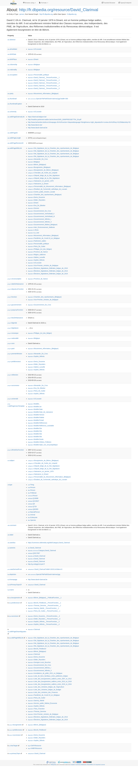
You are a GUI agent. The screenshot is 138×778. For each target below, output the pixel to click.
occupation (12, 75)
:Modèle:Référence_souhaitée (41, 426)
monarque (13, 333)
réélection (13, 375)
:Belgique (34, 64)
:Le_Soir (33, 233)
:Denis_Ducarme (36, 197)
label (10, 535)
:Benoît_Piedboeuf (37, 649)
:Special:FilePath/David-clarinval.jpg (44, 574)
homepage (12, 579)
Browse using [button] (29, 3)
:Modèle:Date (35, 409)
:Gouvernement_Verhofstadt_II (41, 214)
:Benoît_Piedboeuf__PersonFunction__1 (44, 603)
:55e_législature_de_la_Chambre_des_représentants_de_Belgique (53, 156)
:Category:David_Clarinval (42, 550)
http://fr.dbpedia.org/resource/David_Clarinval (58, 10)
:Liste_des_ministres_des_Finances (43, 692)
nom (11, 343)
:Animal (31, 515)
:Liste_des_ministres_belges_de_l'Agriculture (46, 687)
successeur (13, 385)
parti (11, 348)
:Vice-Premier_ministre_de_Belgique (43, 265)
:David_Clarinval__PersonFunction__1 (43, 77)
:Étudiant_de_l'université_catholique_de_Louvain (47, 189)
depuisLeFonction (16, 289)
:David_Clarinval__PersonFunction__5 (43, 88)
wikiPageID (13, 133)
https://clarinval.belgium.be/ (37, 117)
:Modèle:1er (34, 406)
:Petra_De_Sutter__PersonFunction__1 (44, 611)
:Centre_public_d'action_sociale (41, 192)
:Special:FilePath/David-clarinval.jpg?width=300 (48, 99)
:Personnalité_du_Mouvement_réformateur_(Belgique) (49, 186)
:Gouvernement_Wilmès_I (39, 219)
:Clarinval (34, 629)
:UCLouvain (34, 49)
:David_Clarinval (34, 548)
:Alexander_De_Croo (38, 159)
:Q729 (32, 506)
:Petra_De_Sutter (36, 246)
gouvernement (14, 305)
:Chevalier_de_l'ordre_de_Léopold (42, 173)
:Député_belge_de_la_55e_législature (43, 178)
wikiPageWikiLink (15, 148)
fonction (12, 297)
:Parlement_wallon (37, 241)
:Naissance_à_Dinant (38, 184)
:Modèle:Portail (36, 420)
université (13, 399)
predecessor (14, 603)
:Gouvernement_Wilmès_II (40, 222)
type (10, 485)
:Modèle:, (34, 404)
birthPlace (12, 59)
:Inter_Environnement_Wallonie (41, 227)
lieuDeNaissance (15, 318)
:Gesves (33, 208)
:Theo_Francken (36, 709)
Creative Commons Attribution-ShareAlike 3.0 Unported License (87, 764)
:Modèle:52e (35, 428)
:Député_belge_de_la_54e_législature (43, 175)
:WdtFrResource (35, 748)
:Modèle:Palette (36, 417)
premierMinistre (15, 354)
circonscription (14, 279)
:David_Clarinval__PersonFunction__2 (43, 80)
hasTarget (13, 745)
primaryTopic (14, 753)
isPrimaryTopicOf (15, 585)
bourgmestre (14, 598)
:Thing (31, 485)
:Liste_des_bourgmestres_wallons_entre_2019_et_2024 (50, 684)
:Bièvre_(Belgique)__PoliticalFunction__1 (44, 598)
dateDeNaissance (16, 284)
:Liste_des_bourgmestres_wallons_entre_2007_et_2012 (50, 679)
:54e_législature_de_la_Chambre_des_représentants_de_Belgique (53, 154)
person (21, 14)
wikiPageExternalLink (16, 117)
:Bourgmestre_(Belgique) (39, 167)
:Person (31, 487)
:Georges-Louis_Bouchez (39, 662)
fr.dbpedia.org (71, 14)
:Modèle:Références (37, 423)
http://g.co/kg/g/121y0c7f (36, 564)
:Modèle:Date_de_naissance (40, 412)
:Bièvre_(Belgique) (37, 164)
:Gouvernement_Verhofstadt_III (41, 216)
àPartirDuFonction (16, 450)
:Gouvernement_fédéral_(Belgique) (42, 224)
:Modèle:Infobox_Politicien (39, 442)
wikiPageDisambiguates (17, 631)
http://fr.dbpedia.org (46, 14)
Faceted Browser (108, 3)
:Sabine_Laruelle (36, 257)
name (11, 590)
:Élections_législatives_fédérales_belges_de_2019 (48, 274)
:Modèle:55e (35, 436)
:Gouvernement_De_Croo (39, 211)
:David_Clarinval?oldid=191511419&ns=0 (45, 569)
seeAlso (11, 543)
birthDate (12, 54)
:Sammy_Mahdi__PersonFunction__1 (43, 608)
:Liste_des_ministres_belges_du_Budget (44, 689)
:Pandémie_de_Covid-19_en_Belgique (44, 238)
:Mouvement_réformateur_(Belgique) (43, 93)
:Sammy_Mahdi (36, 700)
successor (13, 616)
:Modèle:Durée (35, 439)
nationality (12, 69)
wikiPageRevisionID (16, 143)
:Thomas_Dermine (37, 711)
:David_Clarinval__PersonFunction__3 (43, 83)
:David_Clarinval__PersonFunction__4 (43, 86)
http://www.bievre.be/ (35, 125)
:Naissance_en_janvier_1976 (40, 181)
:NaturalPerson (34, 512)
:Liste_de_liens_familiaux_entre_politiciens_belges (48, 676)
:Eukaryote (32, 517)
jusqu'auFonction (15, 310)
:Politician (32, 493)
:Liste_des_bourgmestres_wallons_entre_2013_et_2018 (50, 681)
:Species (32, 520)
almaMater (12, 49)
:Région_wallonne (37, 254)
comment (12, 525)
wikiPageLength (14, 138)
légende (12, 323)
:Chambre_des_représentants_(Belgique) (44, 194)
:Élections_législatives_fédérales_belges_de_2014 (48, 271)
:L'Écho (33, 230)
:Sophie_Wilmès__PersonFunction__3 (43, 621)
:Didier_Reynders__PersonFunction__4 (44, 619)
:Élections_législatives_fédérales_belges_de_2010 (48, 268)
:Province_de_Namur (38, 252)
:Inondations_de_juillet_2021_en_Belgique (45, 673)
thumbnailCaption (15, 104)
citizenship (12, 64)
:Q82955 (33, 509)
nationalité (13, 338)
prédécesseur (14, 361)
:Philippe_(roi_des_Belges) (40, 249)
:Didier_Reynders (36, 200)
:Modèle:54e (35, 434)
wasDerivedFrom (15, 569)
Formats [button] (43, 3)
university (12, 111)
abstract (11, 39)
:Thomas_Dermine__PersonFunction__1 (44, 605)
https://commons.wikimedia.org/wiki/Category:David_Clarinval (49, 543)
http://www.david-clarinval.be (37, 128)
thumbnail (12, 99)
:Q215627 (33, 501)
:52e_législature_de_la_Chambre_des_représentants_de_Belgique (53, 148)
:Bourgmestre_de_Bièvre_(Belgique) (43, 170)
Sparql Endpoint (124, 3)
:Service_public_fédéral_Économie (42, 703)
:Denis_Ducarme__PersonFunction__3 (44, 616)
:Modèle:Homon (36, 415)
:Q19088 (33, 498)
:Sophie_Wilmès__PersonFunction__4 (43, 624)
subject (11, 460)
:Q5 (31, 504)
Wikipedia (53, 764)
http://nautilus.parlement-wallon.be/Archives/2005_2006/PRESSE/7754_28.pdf (54, 119)
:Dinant (33, 59)
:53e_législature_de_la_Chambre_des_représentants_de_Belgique (53, 151)
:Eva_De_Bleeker (36, 205)
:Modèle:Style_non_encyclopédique (43, 445)
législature (13, 328)
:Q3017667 (34, 553)
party (10, 93)
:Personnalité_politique (38, 75)
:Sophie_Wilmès (36, 260)
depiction (12, 574)
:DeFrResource (34, 745)
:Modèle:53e (35, 431)
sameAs (11, 548)
